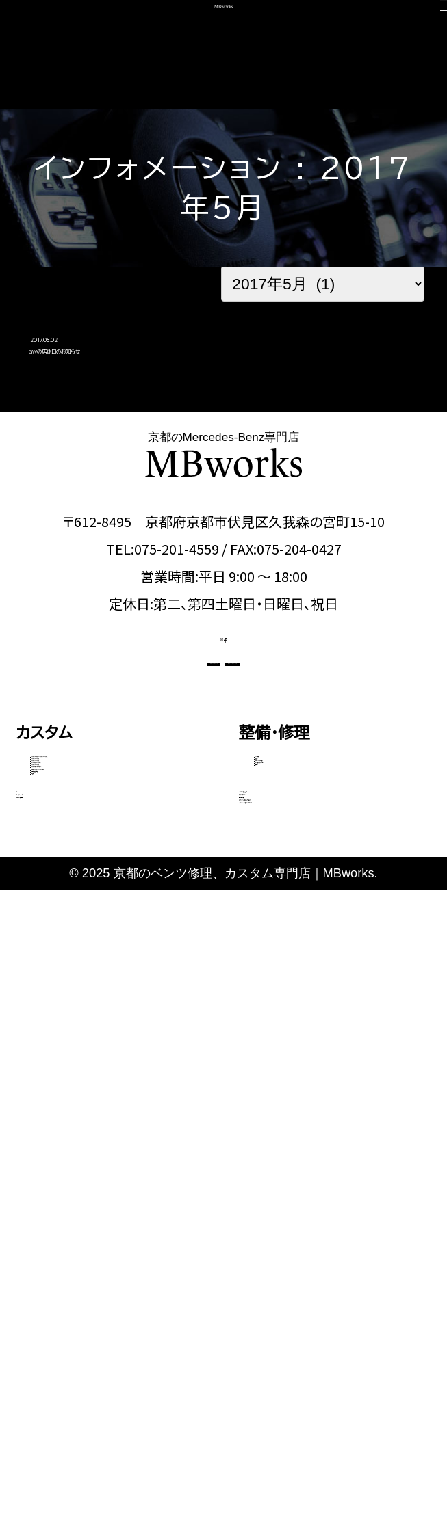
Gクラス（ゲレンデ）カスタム (106, 1059)
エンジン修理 (290, 894)
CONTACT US (136, 783)
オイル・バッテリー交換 (315, 952)
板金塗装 (279, 923)
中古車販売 (55, 1286)
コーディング (59, 1249)
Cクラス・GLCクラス (87, 944)
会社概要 (270, 1286)
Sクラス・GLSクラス (87, 1030)
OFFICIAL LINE (308, 783)
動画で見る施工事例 (86, 1138)
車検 (31, 1213)
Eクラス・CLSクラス (86, 973)
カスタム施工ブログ (305, 1321)
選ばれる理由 (285, 1213)
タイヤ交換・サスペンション (326, 980)
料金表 (49, 1167)
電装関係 (279, 1009)
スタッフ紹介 (282, 1249)
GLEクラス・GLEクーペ (97, 1002)
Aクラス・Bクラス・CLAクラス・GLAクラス (115, 905)
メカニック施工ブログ (312, 1357)
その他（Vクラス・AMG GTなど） (112, 1098)
